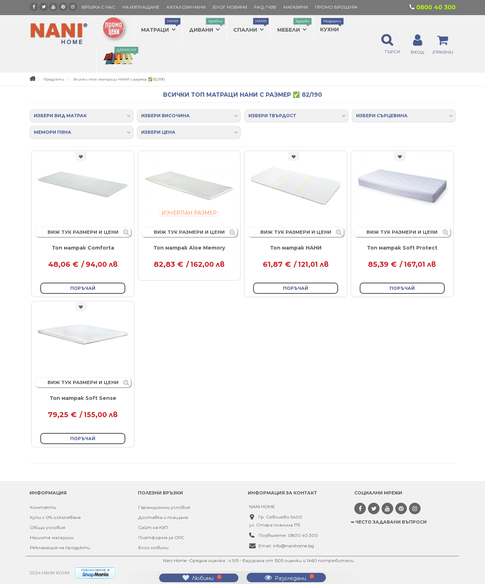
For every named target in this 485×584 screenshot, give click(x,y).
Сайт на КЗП (153, 527)
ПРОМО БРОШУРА (336, 7)
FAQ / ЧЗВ (265, 7)
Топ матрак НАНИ (296, 248)
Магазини (295, 7)
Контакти (43, 507)
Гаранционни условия (164, 507)
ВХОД (417, 51)
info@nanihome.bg (293, 545)
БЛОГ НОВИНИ (230, 7)
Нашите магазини (51, 537)
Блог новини (153, 547)
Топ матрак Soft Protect (402, 248)
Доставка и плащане (163, 517)
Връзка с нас (98, 7)
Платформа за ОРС (161, 537)
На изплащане (141, 7)
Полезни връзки (160, 493)
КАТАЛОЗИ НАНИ (186, 7)
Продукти (53, 79)
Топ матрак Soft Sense (83, 398)
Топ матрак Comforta (83, 248)
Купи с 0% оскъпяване (55, 517)
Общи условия (47, 527)
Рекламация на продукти (60, 547)
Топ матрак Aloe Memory (189, 248)
